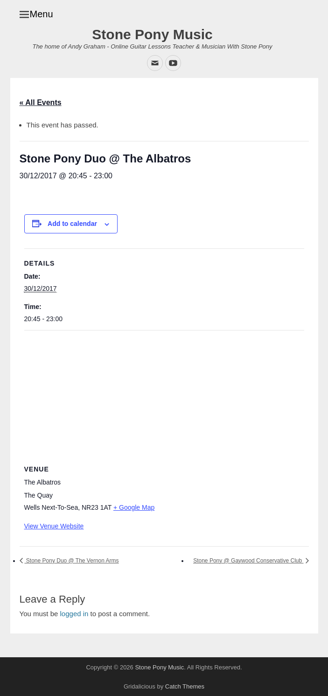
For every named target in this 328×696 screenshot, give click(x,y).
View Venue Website (54, 526)
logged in (74, 614)
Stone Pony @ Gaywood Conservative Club (248, 560)
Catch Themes (184, 686)
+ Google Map (133, 507)
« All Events (41, 102)
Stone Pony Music (152, 34)
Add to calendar (72, 223)
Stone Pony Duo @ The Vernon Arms (72, 560)
